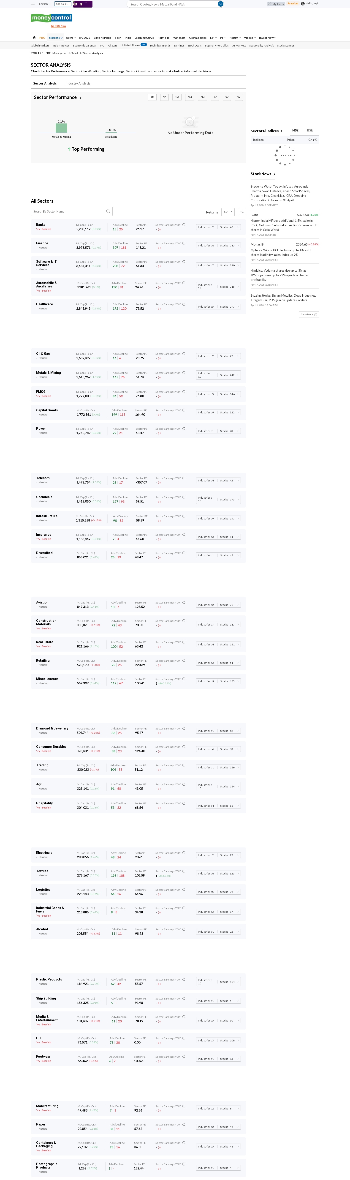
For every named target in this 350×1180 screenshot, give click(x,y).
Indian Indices (61, 45)
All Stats (112, 45)
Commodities (197, 37)
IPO (102, 45)
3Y (226, 97)
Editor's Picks (102, 37)
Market (76, 53)
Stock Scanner (285, 45)
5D (164, 97)
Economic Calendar (85, 45)
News (71, 37)
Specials (62, 3)
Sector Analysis (45, 83)
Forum (235, 37)
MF (213, 37)
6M (203, 97)
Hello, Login (312, 3)
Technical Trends (160, 45)
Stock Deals (195, 45)
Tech (118, 37)
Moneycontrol (61, 53)
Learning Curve (144, 37)
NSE (295, 130)
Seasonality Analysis (261, 45)
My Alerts (276, 4)
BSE (310, 130)
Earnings (179, 45)
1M (177, 97)
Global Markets (40, 45)
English (44, 3)
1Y (215, 97)
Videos (250, 37)
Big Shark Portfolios (217, 45)
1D (152, 97)
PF (223, 37)
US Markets (239, 45)
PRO (42, 37)
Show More (309, 314)
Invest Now (267, 37)
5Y (238, 97)
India (128, 37)
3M (190, 97)
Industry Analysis (77, 83)
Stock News (261, 174)
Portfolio (163, 37)
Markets (55, 37)
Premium (293, 3)
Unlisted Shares (134, 45)
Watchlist (179, 37)
